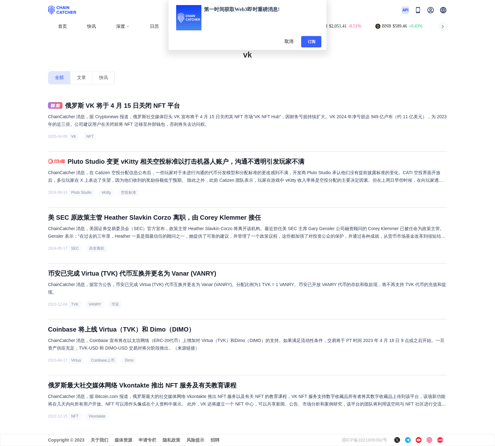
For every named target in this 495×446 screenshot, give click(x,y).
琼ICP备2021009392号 (364, 440)
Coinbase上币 (103, 360)
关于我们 (99, 440)
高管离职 (96, 248)
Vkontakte (97, 416)
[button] (443, 10)
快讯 (91, 26)
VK (73, 136)
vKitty (106, 192)
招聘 (215, 440)
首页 (62, 26)
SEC (75, 248)
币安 (115, 304)
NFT (89, 136)
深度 (123, 26)
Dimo (129, 360)
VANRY (95, 304)
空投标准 (128, 192)
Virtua (76, 360)
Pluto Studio (81, 192)
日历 (154, 26)
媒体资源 (123, 440)
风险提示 (195, 440)
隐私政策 (171, 440)
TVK (74, 304)
